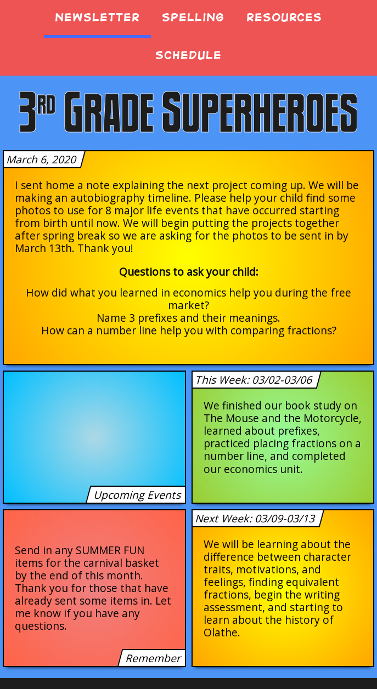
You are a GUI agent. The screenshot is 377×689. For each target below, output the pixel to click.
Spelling (193, 17)
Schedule (188, 55)
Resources (284, 17)
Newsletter (97, 17)
